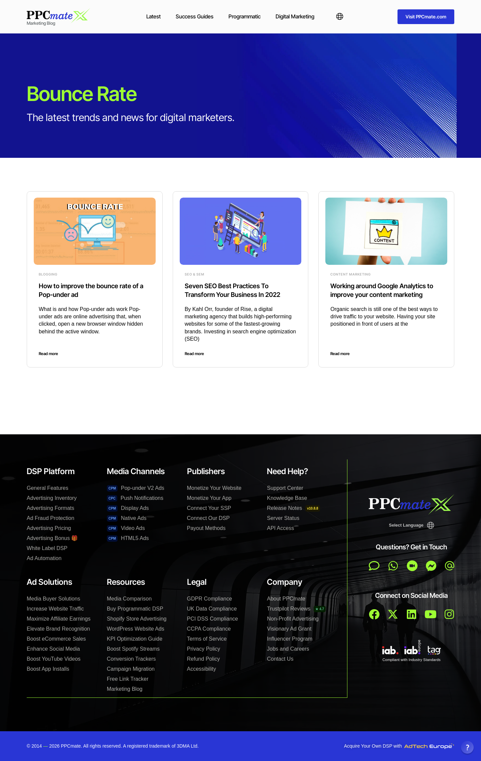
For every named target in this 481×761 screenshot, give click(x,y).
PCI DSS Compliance (212, 619)
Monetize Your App (209, 498)
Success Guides (194, 16)
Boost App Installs (48, 669)
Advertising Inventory (51, 498)
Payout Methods (206, 528)
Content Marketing (350, 274)
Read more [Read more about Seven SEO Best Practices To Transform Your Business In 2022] (194, 353)
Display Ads (128, 508)
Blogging (48, 274)
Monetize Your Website (214, 488)
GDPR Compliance (209, 599)
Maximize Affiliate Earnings (59, 619)
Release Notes (293, 508)
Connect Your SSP (209, 508)
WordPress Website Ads (135, 629)
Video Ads (126, 528)
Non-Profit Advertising (293, 619)
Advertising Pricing (49, 528)
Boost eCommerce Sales (56, 639)
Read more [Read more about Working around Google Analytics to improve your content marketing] (340, 353)
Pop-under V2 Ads (135, 488)
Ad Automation (44, 558)
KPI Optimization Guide (134, 639)
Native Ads (127, 518)
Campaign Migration (131, 669)
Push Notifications (135, 498)
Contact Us (280, 659)
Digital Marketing (295, 16)
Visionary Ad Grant (289, 629)
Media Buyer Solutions (53, 599)
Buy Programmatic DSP (135, 609)
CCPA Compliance (209, 629)
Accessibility (201, 669)
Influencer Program (289, 639)
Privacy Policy (203, 649)
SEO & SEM (194, 274)
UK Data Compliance (212, 609)
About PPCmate (286, 599)
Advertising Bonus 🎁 (52, 538)
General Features (47, 488)
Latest (153, 16)
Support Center (285, 488)
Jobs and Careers (288, 649)
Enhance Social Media (53, 649)
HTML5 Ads (128, 538)
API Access (280, 528)
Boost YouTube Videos (54, 659)
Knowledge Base (287, 498)
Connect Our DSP (208, 518)
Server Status (283, 518)
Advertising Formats (50, 508)
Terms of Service (207, 639)
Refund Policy (203, 659)
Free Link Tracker (127, 679)
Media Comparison (129, 599)
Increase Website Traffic (55, 609)
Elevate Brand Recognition (58, 629)
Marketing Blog (125, 689)
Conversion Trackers (131, 659)
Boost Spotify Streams (133, 649)
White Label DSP (47, 548)
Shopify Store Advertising (137, 619)
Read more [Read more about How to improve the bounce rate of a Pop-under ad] (48, 353)
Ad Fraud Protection (50, 518)
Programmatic (244, 16)
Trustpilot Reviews (296, 609)
